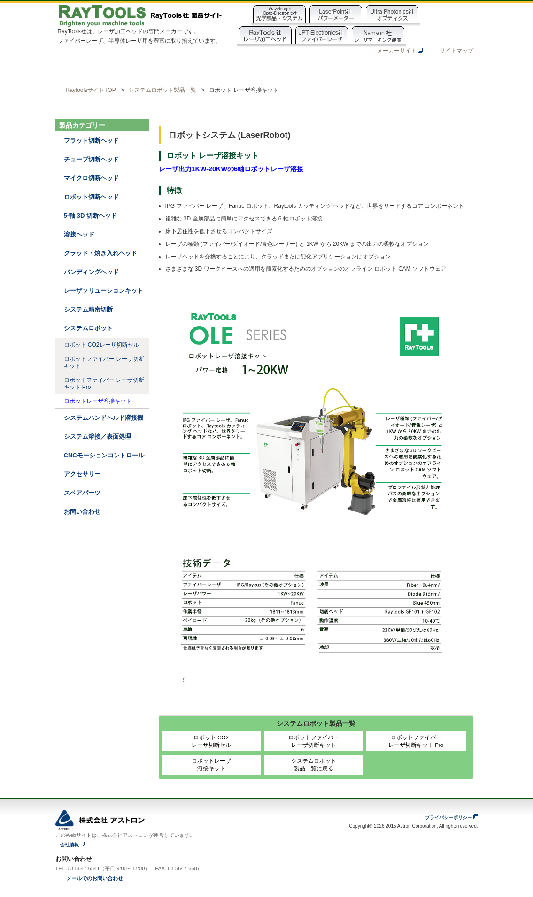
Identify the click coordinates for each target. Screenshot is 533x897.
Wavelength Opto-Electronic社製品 (279, 15)
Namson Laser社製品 (378, 36)
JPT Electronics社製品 (322, 36)
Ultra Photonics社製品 (392, 15)
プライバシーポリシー (448, 817)
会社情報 (69, 844)
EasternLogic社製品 (448, 15)
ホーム (84, 70)
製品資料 (287, 70)
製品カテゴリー (151, 70)
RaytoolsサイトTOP (91, 90)
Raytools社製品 (265, 36)
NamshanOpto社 (434, 36)
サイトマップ (456, 50)
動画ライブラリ (219, 70)
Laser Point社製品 (336, 15)
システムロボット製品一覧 (162, 90)
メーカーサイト (400, 50)
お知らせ (354, 70)
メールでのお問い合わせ (94, 878)
